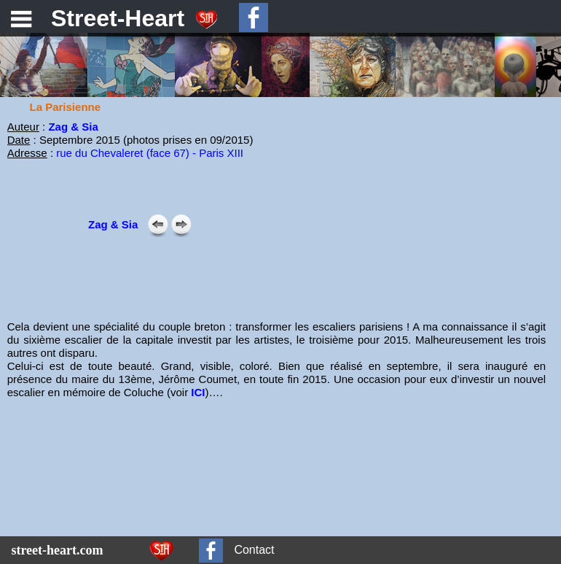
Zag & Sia (73, 126)
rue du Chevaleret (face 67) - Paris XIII (149, 153)
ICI (198, 392)
